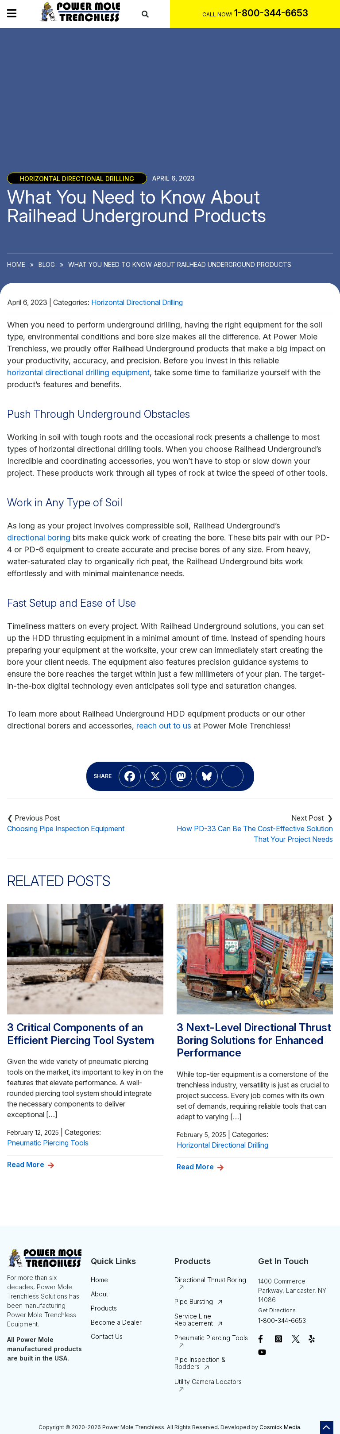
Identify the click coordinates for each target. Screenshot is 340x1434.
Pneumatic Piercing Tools (48, 1142)
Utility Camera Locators (208, 1381)
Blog (47, 264)
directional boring (38, 537)
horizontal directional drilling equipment (78, 372)
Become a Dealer (116, 1322)
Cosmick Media (279, 1427)
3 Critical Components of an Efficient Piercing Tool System (80, 1034)
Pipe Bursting (193, 1301)
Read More (25, 1164)
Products (104, 1308)
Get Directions (277, 1310)
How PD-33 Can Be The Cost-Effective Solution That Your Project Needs (255, 834)
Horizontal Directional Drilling (77, 178)
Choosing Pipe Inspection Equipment (65, 828)
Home (16, 264)
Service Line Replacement (193, 1319)
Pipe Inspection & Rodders (199, 1363)
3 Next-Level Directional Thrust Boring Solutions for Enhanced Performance (254, 1041)
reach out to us (163, 725)
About (99, 1294)
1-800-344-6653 (282, 1320)
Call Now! (217, 14)
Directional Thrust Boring (210, 1280)
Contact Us (107, 1336)
